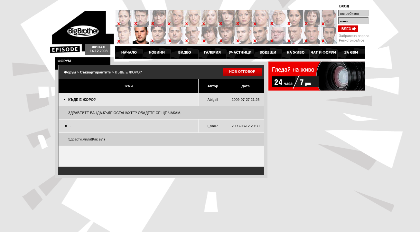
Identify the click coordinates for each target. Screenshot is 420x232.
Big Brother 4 (82, 32)
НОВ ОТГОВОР (242, 71)
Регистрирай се (351, 40)
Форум (70, 72)
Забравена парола (354, 36)
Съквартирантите (95, 72)
